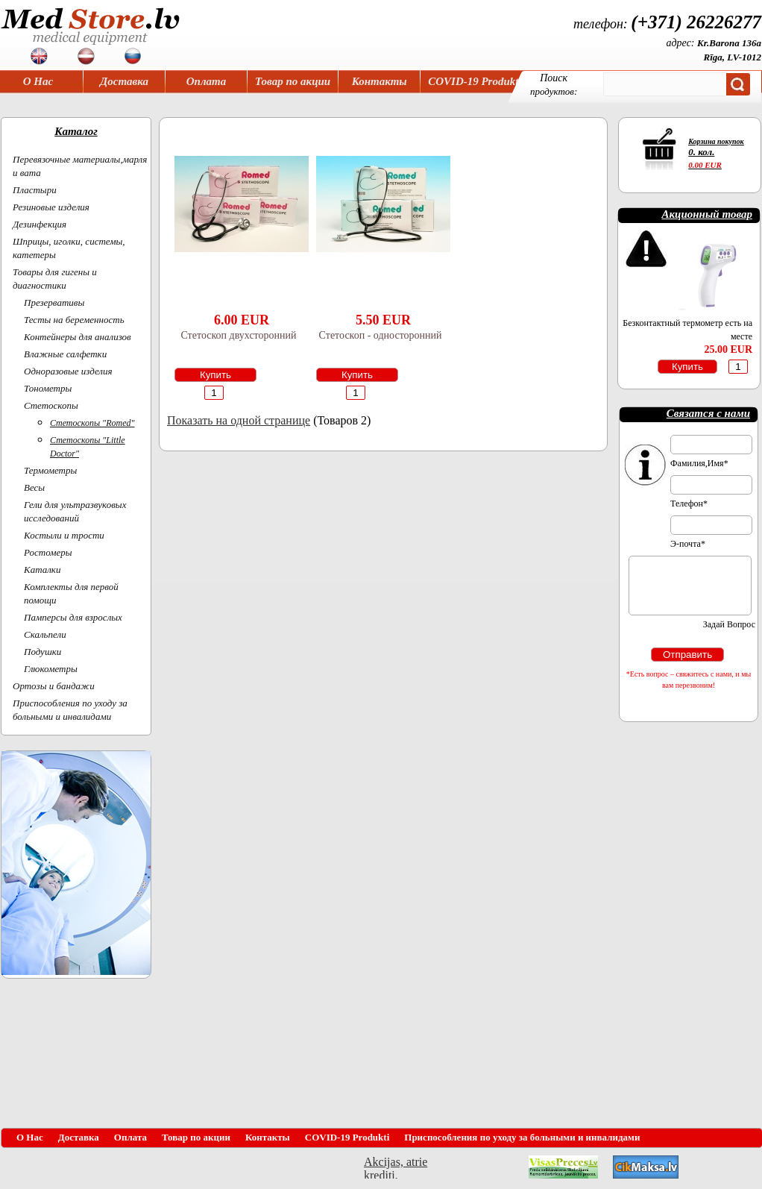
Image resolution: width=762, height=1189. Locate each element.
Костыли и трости (64, 535)
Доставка (124, 81)
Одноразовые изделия (68, 371)
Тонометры (48, 388)
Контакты (379, 81)
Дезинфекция (39, 224)
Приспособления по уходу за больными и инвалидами (522, 1137)
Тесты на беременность (74, 319)
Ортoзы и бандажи (54, 685)
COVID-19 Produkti (474, 81)
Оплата (206, 81)
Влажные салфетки (65, 354)
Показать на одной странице (238, 420)
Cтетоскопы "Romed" (92, 423)
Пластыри (35, 189)
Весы (34, 487)
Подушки (42, 651)
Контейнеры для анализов (77, 336)
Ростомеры (48, 552)
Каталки (42, 569)
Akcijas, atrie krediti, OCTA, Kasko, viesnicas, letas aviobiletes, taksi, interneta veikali (395, 1167)
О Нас (38, 81)
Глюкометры (51, 668)
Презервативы (54, 302)
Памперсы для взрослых (73, 617)
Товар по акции (292, 81)
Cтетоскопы (51, 405)
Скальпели (45, 634)
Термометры (50, 470)
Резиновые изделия (51, 207)
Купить (215, 374)
